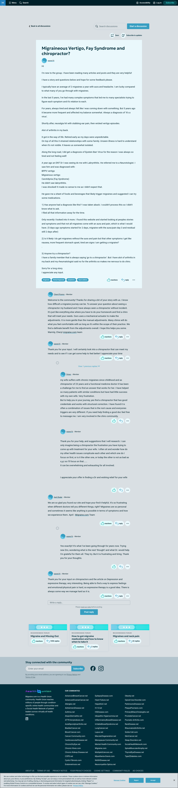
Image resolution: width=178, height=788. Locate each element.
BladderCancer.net (72, 728)
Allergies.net (70, 704)
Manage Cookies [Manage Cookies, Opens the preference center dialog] (119, 780)
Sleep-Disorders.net (133, 740)
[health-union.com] (38, 691)
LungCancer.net (101, 728)
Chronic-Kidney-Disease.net (76, 752)
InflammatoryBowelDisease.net (108, 720)
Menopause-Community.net (106, 740)
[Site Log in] (157, 3)
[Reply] (125, 280)
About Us (29, 771)
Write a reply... (56, 602)
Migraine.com (82, 514)
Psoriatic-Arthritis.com (134, 720)
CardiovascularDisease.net (76, 740)
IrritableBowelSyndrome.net (106, 724)
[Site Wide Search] (24, 3)
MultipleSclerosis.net (103, 752)
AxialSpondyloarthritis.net (76, 724)
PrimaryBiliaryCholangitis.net (137, 712)
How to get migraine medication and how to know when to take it (87, 639)
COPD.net (69, 756)
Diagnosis (46, 280)
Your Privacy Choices (80, 771)
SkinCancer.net (131, 736)
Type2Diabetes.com (133, 756)
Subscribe (170, 3)
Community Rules (121, 771)
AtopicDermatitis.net (73, 716)
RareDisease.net (132, 724)
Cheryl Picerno (59, 294)
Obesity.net (129, 696)
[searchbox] (112, 26)
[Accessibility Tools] (143, 3)
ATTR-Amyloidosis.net (74, 720)
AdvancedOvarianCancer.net (77, 700)
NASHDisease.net (102, 760)
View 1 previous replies (89, 366)
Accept (153, 780)
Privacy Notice (72, 675)
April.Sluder (58, 497)
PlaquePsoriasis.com (134, 708)
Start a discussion (138, 26)
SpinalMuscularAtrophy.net (136, 748)
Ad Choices (138, 771)
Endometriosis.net (72, 764)
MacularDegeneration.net (105, 736)
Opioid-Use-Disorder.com (135, 700)
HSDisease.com (101, 712)
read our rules (86, 607)
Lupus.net (99, 732)
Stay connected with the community (48, 662)
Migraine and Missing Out (45, 636)
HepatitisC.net (101, 704)
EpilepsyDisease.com (104, 696)
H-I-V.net (98, 708)
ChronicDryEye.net (72, 744)
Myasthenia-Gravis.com (105, 756)
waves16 (51, 61)
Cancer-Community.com (75, 736)
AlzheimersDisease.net (74, 708)
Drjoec (68, 374)
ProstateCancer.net (133, 716)
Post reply (89, 612)
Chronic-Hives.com (73, 748)
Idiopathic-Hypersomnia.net (106, 716)
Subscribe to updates (131, 35)
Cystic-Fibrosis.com (73, 760)
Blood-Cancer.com (72, 732)
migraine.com (70, 332)
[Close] (174, 780)
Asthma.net (70, 712)
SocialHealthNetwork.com (136, 744)
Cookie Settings (102, 771)
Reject (136, 780)
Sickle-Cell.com (131, 732)
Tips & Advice (82, 280)
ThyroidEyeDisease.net (134, 752)
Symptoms (71, 280)
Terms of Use (30, 677)
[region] (89, 780)
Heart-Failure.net (102, 700)
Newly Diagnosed (58, 280)
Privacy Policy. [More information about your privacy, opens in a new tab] (78, 785)
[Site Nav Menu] (12, 3)
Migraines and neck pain (126, 636)
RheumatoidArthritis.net (135, 728)
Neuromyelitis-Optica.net (105, 764)
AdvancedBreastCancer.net (76, 696)
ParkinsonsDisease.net (134, 704)
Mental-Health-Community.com (108, 744)
